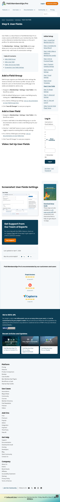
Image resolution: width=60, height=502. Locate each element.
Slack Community (7, 454)
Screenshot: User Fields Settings (14, 67)
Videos (4, 408)
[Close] (57, 496)
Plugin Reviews (30, 274)
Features (6, 10)
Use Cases (17, 10)
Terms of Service (7, 481)
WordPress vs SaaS (7, 381)
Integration (5, 425)
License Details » (7, 325)
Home (3, 19)
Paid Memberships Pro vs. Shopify (46, 349)
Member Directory (7, 401)
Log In (43, 3)
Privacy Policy (6, 478)
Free (3, 416)
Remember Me (49, 156)
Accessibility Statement (8, 474)
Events (4, 467)
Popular (4, 420)
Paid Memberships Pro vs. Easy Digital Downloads (27, 350)
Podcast (4, 406)
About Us (4, 464)
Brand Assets (6, 469)
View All (4, 432)
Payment (4, 427)
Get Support (10, 240)
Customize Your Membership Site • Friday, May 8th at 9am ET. (30, 498)
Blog (3, 452)
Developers (5, 449)
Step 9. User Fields (49, 86)
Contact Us (5, 456)
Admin (4, 423)
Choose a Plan (52, 3)
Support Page (11, 233)
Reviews (4, 374)
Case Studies (5, 376)
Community (42, 10)
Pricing (52, 10)
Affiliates (4, 471)
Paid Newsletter (6, 403)
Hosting (4, 447)
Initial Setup (18, 19)
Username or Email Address (49, 123)
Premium (4, 418)
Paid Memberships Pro (15, 2)
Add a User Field (9, 62)
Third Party (5, 430)
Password (45, 139)
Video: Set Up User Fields (12, 65)
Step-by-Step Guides (8, 384)
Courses (4, 398)
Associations (5, 391)
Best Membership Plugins (9, 379)
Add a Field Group (10, 59)
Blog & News (5, 394)
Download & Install (7, 445)
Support (4, 440)
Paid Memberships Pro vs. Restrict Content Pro (11, 349)
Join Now (47, 168)
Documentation (29, 10)
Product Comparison (8, 372)
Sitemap (4, 476)
